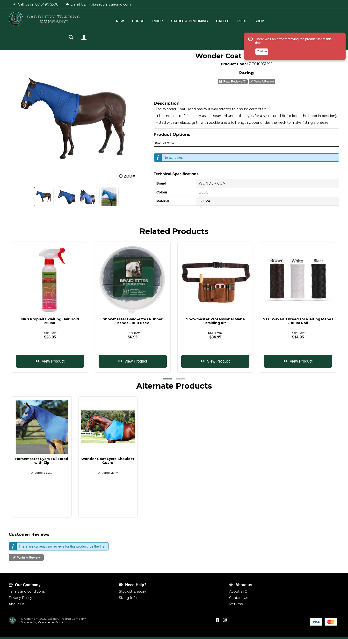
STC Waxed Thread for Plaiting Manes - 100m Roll (298, 321)
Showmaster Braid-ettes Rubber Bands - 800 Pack (133, 321)
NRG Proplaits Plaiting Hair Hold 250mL (50, 321)
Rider (153, 21)
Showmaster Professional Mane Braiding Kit (215, 321)
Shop (255, 21)
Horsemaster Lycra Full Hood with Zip (41, 461)
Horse (134, 21)
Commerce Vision (50, 622)
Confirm (262, 51)
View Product (52, 361)
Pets (237, 21)
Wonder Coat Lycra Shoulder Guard (107, 461)
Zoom (130, 176)
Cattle (218, 21)
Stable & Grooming (185, 21)
